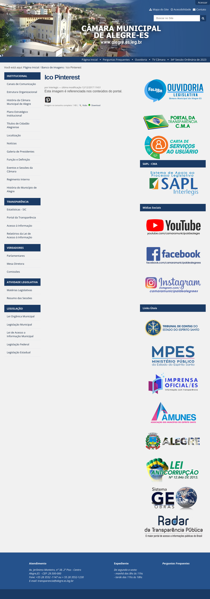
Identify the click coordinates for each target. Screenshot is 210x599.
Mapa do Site (161, 9)
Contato (201, 9)
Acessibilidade (182, 9)
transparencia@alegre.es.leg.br (55, 581)
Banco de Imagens (52, 67)
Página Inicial (90, 59)
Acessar (202, 2)
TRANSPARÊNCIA (17, 201)
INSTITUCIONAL (17, 76)
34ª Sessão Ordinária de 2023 (189, 59)
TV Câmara (158, 59)
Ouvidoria (141, 59)
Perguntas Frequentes (116, 59)
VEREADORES (15, 248)
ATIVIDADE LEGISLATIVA (22, 282)
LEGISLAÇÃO (15, 308)
